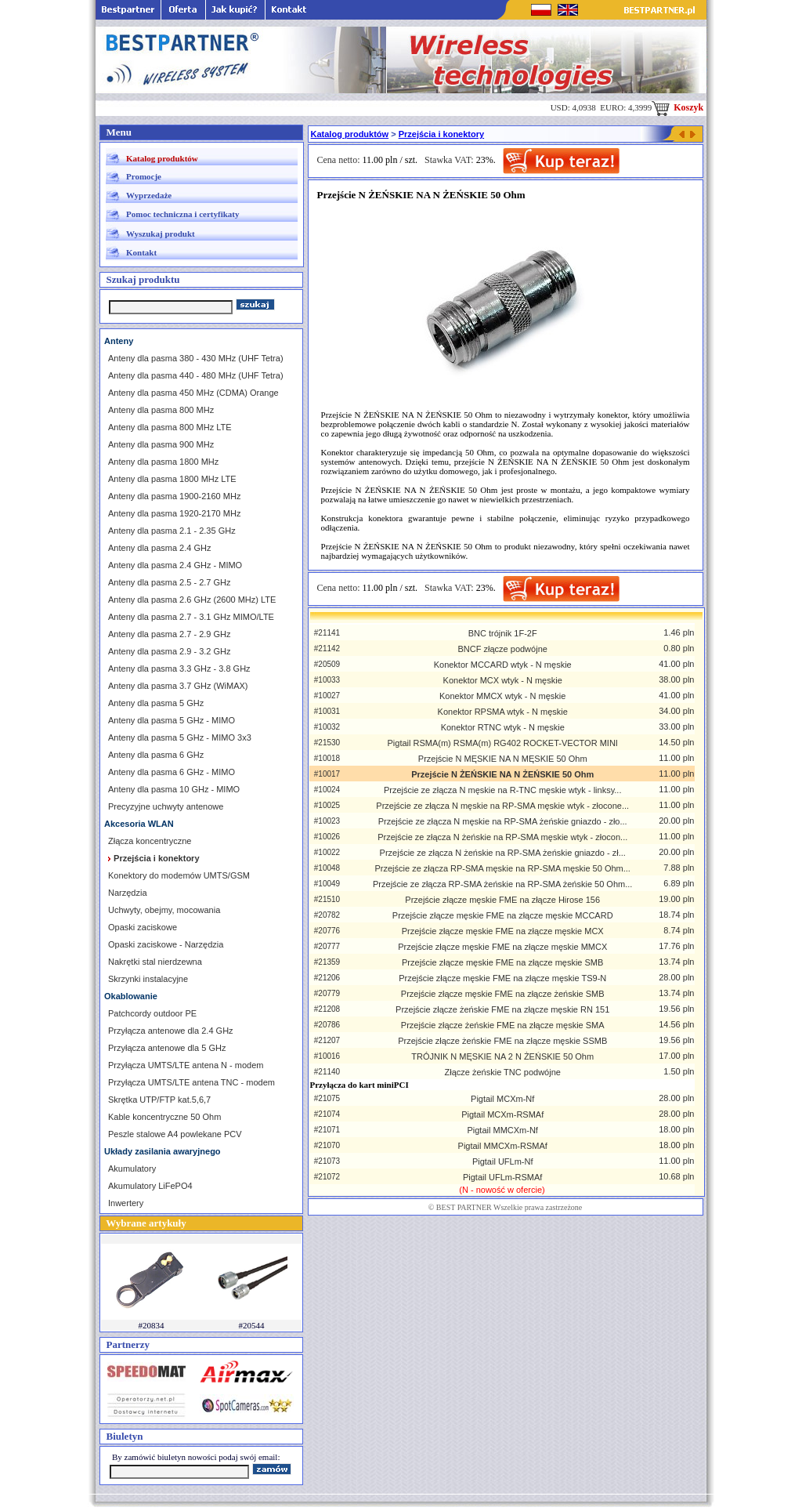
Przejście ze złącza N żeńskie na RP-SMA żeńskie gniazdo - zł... (503, 852)
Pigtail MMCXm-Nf (502, 1130)
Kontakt (141, 252)
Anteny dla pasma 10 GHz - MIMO (174, 789)
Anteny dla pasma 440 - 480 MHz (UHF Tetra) (196, 375)
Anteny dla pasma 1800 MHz (163, 461)
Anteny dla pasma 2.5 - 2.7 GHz (169, 582)
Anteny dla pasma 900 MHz (161, 444)
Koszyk (677, 107)
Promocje (143, 176)
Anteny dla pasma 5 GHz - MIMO (171, 720)
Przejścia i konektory (441, 134)
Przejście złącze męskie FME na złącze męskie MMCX (502, 946)
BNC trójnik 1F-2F (502, 633)
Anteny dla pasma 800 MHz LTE (170, 427)
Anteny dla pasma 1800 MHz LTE (172, 479)
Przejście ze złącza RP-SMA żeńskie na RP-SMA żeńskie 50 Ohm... (502, 884)
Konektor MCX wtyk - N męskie (502, 680)
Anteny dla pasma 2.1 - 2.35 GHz (172, 530)
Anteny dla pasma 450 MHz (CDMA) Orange (193, 392)
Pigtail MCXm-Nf (502, 1098)
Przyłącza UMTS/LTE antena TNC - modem (191, 1082)
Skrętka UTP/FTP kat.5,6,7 (159, 1099)
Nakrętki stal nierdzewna (155, 961)
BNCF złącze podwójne (502, 649)
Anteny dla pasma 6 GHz (156, 754)
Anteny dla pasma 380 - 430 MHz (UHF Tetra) (196, 358)
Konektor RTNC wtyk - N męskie (503, 727)
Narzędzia (127, 892)
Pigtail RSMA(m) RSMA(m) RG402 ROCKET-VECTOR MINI (503, 743)
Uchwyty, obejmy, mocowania (164, 910)
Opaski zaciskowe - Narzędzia (165, 944)
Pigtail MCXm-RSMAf (502, 1114)
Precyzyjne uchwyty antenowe (165, 806)
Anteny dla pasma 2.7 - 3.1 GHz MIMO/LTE (191, 616)
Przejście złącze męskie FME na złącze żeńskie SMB (503, 993)
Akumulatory (132, 1168)
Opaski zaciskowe (142, 927)
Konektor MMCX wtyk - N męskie (502, 696)
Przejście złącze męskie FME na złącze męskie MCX (503, 931)
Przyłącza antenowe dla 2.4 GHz (170, 1030)
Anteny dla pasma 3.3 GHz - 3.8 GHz (179, 668)
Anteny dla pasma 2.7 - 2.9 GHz (169, 634)
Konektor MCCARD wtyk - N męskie (503, 664)
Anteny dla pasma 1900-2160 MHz (174, 496)
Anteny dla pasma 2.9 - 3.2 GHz (169, 651)
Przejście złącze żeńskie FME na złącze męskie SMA (503, 1025)
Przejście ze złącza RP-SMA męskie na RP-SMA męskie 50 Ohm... (502, 868)
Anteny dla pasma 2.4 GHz (159, 548)
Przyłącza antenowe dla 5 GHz (167, 1048)
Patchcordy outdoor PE (152, 1013)
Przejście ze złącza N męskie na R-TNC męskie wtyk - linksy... (503, 790)
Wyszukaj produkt (160, 233)
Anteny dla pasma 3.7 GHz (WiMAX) (178, 685)
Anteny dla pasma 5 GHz (156, 703)
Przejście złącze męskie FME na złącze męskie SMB (502, 962)
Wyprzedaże (149, 195)
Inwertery (125, 1203)
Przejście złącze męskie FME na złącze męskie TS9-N (502, 978)
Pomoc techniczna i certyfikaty (182, 214)
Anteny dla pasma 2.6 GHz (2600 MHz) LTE (192, 599)
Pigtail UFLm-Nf (502, 1161)
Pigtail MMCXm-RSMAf (502, 1145)
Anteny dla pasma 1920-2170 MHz (174, 513)
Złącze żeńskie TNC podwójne (503, 1072)
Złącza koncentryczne (149, 841)
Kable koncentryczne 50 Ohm (164, 1116)
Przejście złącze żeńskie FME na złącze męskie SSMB (502, 1040)
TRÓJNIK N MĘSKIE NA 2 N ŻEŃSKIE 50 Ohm (502, 1056)
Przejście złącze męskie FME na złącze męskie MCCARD (502, 915)
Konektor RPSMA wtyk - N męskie (503, 711)
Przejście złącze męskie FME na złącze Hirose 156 (502, 899)
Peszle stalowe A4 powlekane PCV (175, 1134)
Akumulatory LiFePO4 (150, 1185)
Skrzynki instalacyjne (148, 979)
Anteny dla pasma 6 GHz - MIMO (171, 772)
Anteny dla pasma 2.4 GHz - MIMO (175, 565)
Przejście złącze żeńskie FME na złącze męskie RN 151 (502, 1009)
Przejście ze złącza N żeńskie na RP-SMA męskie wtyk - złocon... (502, 837)
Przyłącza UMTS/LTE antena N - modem (185, 1065)
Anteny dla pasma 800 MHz (161, 410)
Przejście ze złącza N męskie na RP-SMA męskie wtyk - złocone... (502, 805)
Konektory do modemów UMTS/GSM (179, 875)
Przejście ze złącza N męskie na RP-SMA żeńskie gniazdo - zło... (502, 821)
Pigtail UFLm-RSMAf (502, 1177)
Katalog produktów (162, 158)
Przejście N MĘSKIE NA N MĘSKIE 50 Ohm (502, 758)
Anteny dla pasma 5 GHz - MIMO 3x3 (179, 737)
